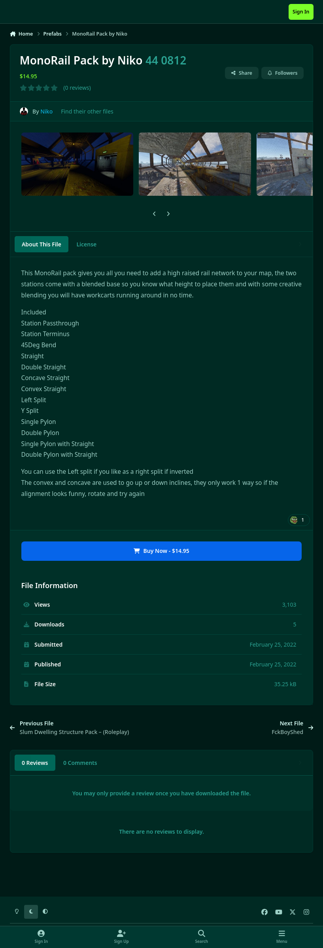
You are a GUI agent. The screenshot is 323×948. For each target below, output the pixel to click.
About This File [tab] (41, 244)
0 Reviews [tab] (35, 762)
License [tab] (86, 244)
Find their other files (87, 111)
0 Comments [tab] (80, 762)
